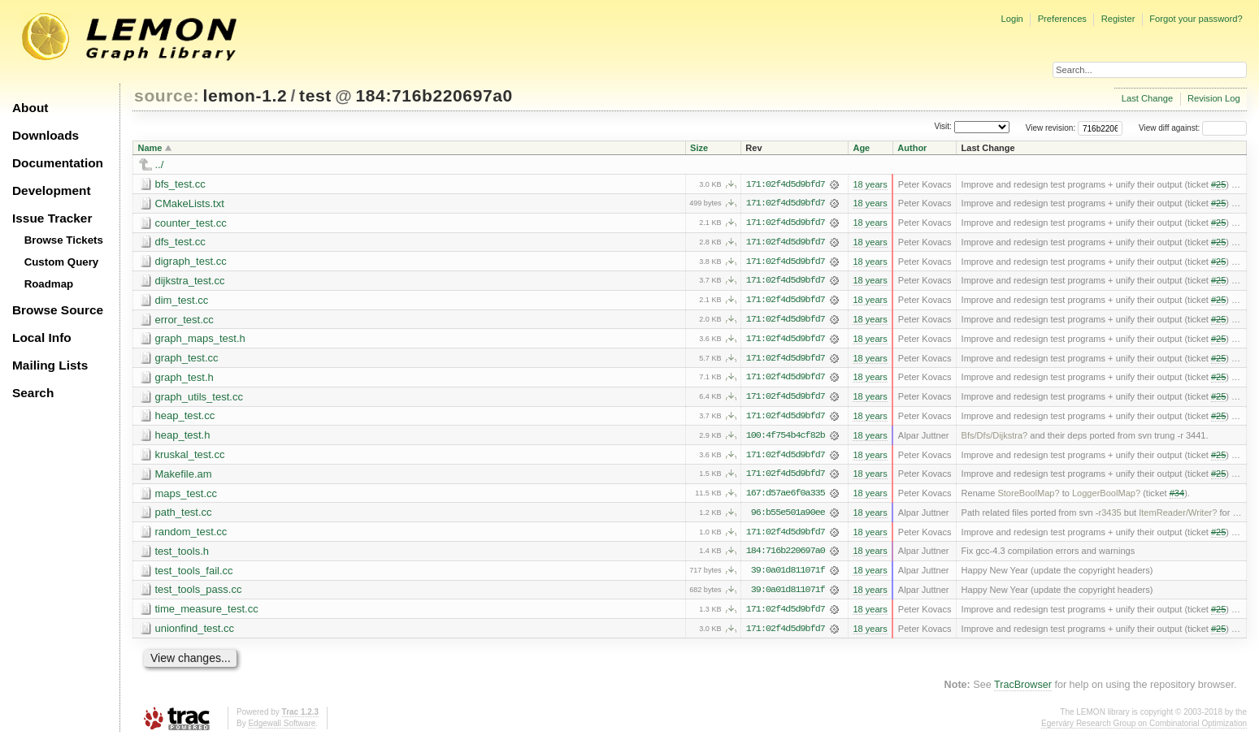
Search (33, 393)
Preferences (1062, 19)
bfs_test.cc (180, 184)
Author (912, 148)
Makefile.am (183, 476)
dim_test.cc (182, 301)
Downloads (45, 135)
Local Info (42, 337)
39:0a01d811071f (788, 574)
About (30, 108)
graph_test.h (184, 379)
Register (1118, 19)
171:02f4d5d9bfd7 (785, 184)
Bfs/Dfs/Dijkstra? (995, 438)
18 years (870, 184)
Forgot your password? (1195, 19)
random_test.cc (191, 535)
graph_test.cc (187, 359)
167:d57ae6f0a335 (785, 496)
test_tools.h (182, 554)
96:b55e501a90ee (788, 515)
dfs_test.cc (180, 242)
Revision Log (1213, 98)
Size (699, 148)
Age (861, 148)
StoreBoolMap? (1028, 496)
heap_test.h (183, 437)
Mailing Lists (50, 365)
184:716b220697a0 (433, 95)
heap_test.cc (185, 418)
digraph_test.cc (191, 262)
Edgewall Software (281, 727)
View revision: (1051, 127)
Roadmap (49, 284)
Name (150, 148)
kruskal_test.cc (190, 457)
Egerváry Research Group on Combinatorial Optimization (1144, 727)
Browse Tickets (63, 240)
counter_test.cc (191, 223)
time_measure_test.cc (206, 613)
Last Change (1147, 98)
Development (51, 190)
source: (166, 95)
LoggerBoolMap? (1106, 496)
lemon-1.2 (245, 95)
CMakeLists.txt (189, 203)
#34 (1177, 496)
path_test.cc (183, 515)
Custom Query (61, 262)
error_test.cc (184, 320)
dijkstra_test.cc (190, 281)
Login (1011, 19)
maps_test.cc (186, 496)
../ (159, 164)
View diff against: (1193, 127)
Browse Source (57, 310)
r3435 (1109, 516)
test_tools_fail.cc (194, 574)
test (315, 95)
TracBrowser (1023, 688)
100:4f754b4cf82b (785, 437)
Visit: (943, 127)
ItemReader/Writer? (1178, 516)
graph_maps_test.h (200, 340)
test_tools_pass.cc (198, 593)
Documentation (57, 163)
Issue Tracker (52, 218)
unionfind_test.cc (195, 632)
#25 (1218, 184)
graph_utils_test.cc (199, 398)
